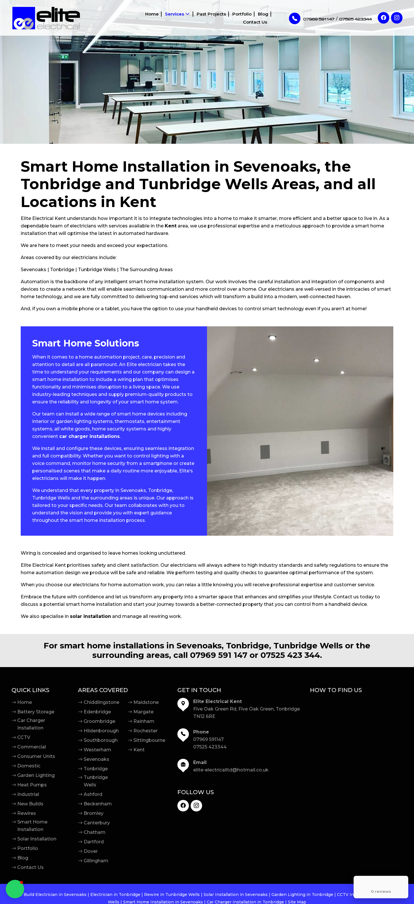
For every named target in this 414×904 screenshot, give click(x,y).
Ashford (93, 794)
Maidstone (146, 702)
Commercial (31, 747)
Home (122, 18)
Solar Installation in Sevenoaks (236, 894)
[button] (15, 889)
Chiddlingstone (101, 702)
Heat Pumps (32, 785)
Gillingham (96, 860)
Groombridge (99, 721)
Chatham (95, 832)
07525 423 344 (290, 655)
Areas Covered (103, 690)
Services (144, 18)
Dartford (94, 841)
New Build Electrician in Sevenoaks (50, 894)
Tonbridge (96, 768)
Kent (139, 749)
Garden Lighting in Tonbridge (302, 894)
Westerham (97, 749)
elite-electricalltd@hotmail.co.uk (231, 770)
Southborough (101, 740)
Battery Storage (35, 712)
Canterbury (97, 823)
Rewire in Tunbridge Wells (172, 894)
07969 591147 (208, 739)
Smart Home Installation (32, 825)
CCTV (23, 737)
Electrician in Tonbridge (115, 894)
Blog (232, 18)
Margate (143, 712)
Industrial (28, 794)
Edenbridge (97, 712)
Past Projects (180, 18)
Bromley (93, 813)
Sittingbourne (149, 740)
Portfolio (211, 18)
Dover (91, 851)
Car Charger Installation (31, 724)
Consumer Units (36, 756)
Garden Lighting (36, 775)
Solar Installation (36, 839)
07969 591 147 (218, 655)
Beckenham (98, 804)
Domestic (28, 766)
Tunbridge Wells (96, 781)
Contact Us (255, 18)
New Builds (30, 804)
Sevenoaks (96, 759)
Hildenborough (101, 730)
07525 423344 (210, 747)
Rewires (26, 813)
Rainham (143, 721)
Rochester (145, 730)
